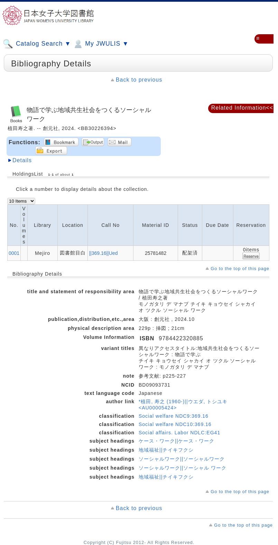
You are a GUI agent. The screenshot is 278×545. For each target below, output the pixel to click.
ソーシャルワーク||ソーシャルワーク (182, 459)
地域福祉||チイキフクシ (166, 450)
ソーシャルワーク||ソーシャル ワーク (182, 468)
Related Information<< (242, 108)
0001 (14, 253)
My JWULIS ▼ (101, 44)
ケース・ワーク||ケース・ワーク (176, 441)
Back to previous (139, 80)
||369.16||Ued (103, 253)
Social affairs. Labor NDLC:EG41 (179, 432)
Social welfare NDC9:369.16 (173, 416)
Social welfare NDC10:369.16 (175, 424)
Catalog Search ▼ (37, 44)
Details (22, 160)
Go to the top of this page (240, 268)
